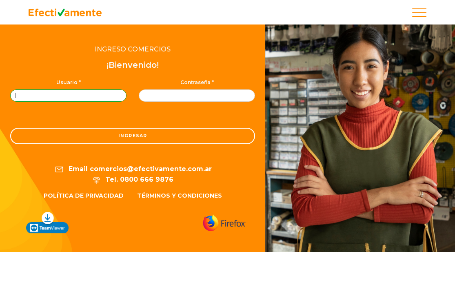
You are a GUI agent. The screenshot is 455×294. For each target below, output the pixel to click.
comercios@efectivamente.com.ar (151, 169)
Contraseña (197, 82)
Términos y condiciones (179, 195)
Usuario (68, 82)
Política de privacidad (84, 195)
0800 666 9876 (146, 179)
